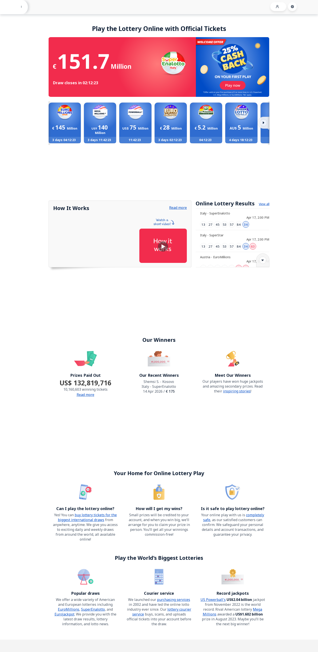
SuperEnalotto (93, 609)
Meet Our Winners (233, 375)
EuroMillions (68, 609)
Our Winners (159, 339)
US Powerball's (213, 599)
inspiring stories (237, 391)
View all (264, 204)
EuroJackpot (64, 614)
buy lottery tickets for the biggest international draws (87, 517)
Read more (178, 207)
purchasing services (173, 599)
